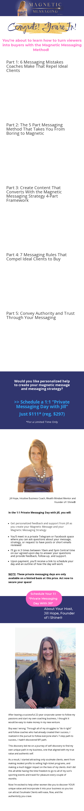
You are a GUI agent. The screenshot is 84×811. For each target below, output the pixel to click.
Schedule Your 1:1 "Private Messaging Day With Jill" (43, 598)
